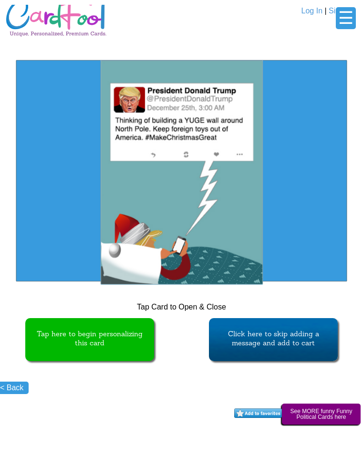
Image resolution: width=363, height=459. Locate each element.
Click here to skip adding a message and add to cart (273, 339)
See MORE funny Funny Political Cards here (321, 414)
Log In (311, 11)
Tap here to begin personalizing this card (90, 339)
